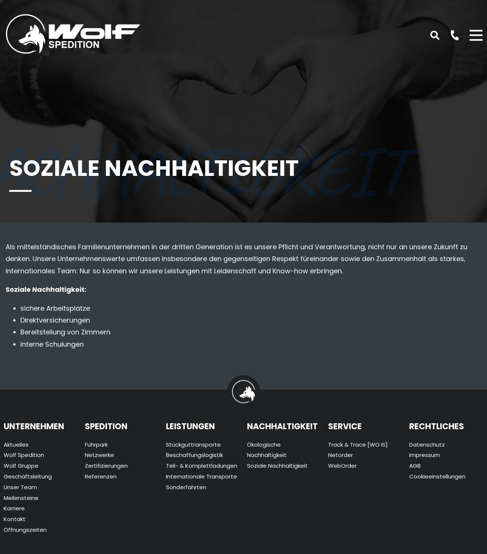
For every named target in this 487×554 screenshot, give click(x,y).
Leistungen (190, 426)
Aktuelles (16, 444)
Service (345, 426)
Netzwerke (99, 455)
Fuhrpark (96, 444)
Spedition (106, 426)
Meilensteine (21, 498)
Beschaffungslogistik (194, 455)
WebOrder (342, 466)
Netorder (340, 455)
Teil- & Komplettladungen (201, 466)
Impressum (424, 455)
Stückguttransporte (193, 444)
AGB (415, 466)
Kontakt (15, 519)
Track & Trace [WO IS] (358, 444)
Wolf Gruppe (21, 466)
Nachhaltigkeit (282, 426)
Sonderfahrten (186, 487)
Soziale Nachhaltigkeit (277, 466)
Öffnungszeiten (25, 530)
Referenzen (101, 476)
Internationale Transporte (201, 476)
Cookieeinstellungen (437, 476)
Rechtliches (436, 426)
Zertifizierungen (106, 466)
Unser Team (20, 487)
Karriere (14, 508)
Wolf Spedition (24, 455)
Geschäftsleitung (28, 476)
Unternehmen (34, 426)
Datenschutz (427, 444)
